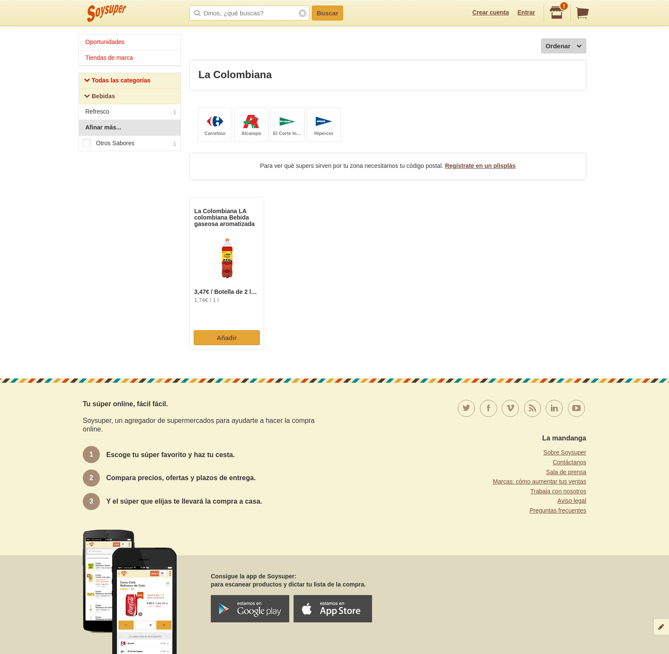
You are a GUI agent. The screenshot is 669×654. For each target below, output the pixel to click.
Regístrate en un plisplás (480, 165)
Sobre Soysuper (565, 452)
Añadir (227, 337)
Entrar (526, 12)
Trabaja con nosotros (558, 491)
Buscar (327, 13)
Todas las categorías (117, 81)
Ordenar (564, 46)
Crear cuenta (490, 12)
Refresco (130, 112)
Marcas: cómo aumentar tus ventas (539, 481)
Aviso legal (572, 500)
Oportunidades (105, 41)
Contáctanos (569, 462)
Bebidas (99, 97)
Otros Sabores (129, 143)
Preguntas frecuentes (557, 510)
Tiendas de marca (109, 57)
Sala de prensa (566, 472)
